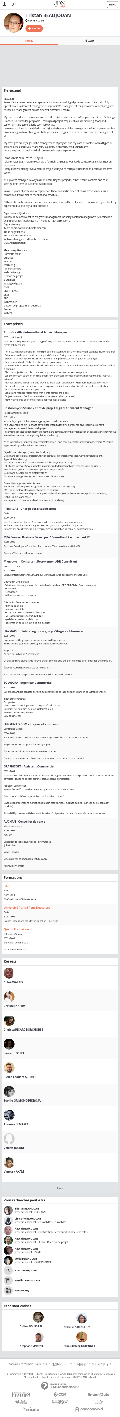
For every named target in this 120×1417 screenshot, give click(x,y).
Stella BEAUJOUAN (26, 1258)
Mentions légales (32, 1377)
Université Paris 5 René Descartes (27, 908)
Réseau (89, 40)
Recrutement (51, 1374)
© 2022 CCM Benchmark (84, 1377)
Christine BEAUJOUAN (28, 1218)
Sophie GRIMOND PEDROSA (22, 1101)
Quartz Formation (16, 929)
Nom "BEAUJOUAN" (26, 1270)
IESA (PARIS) (22, 1290)
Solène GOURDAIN (31, 1326)
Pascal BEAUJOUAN (26, 1228)
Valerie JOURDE (14, 1148)
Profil (29, 40)
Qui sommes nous (14, 1374)
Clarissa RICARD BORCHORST (23, 1030)
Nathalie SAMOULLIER (77, 1327)
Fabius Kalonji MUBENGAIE (79, 1346)
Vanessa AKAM (14, 1171)
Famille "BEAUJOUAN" (28, 1280)
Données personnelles (79, 1374)
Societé (62, 1374)
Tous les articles (49, 1377)
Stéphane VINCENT (31, 1346)
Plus (60, 1187)
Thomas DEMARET (16, 1124)
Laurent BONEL (14, 1053)
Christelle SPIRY (14, 1006)
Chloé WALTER (13, 982)
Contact (29, 1374)
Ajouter (36, 28)
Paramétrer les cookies (103, 1374)
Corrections (65, 1377)
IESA (6, 886)
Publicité (39, 1374)
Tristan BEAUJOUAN (27, 1208)
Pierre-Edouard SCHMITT (21, 1077)
